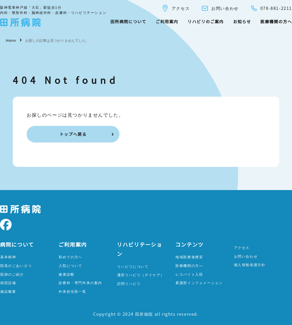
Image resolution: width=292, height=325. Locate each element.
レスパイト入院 (189, 274)
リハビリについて (133, 266)
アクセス (176, 8)
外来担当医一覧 (72, 291)
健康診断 (66, 274)
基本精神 (8, 256)
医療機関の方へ (276, 21)
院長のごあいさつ (16, 265)
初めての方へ (70, 256)
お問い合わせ (220, 8)
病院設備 (8, 282)
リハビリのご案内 (206, 21)
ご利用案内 (167, 21)
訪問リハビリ (129, 283)
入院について (70, 265)
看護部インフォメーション (199, 282)
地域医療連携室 (189, 256)
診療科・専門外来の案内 (80, 282)
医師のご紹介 (12, 274)
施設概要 (8, 291)
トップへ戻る (73, 134)
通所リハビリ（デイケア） (140, 274)
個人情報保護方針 (250, 264)
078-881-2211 (271, 8)
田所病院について (128, 21)
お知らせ (242, 21)
